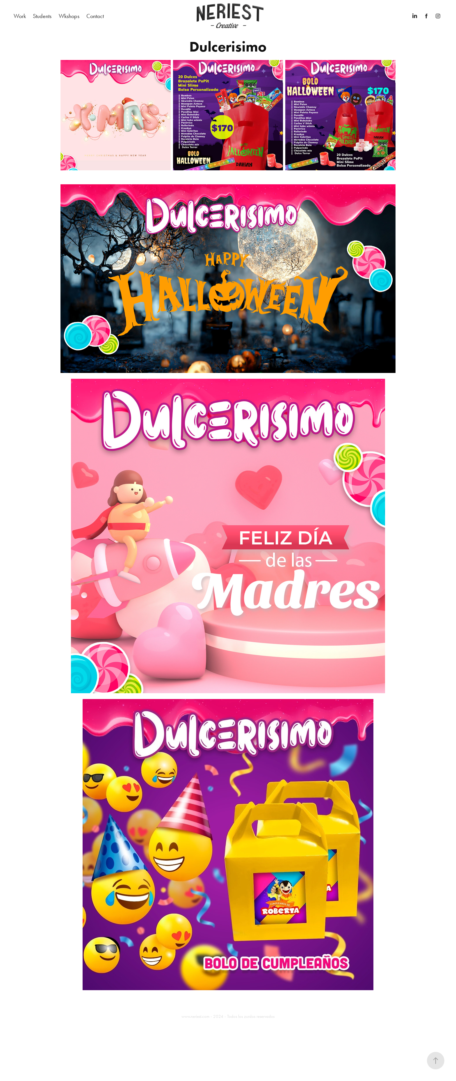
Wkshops (69, 16)
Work (20, 16)
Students (42, 16)
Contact (95, 16)
